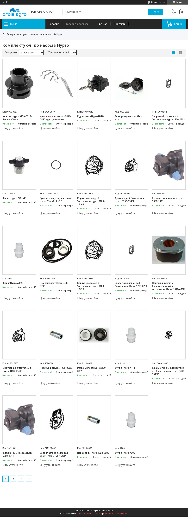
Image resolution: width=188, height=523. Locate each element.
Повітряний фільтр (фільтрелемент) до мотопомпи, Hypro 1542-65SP (168, 286)
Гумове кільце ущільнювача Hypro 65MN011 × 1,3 (56, 200)
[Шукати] (155, 12)
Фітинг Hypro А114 (125, 368)
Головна (54, 24)
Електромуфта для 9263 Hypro (128, 118)
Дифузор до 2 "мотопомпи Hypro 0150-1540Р (129, 200)
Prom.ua (109, 511)
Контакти (119, 24)
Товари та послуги (77, 24)
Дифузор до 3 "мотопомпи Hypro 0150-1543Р (17, 369)
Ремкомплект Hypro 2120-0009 (92, 369)
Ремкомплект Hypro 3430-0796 (54, 285)
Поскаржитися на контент (90, 513)
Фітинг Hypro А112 (12, 283)
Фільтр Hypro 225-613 (14, 198)
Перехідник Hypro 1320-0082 (56, 368)
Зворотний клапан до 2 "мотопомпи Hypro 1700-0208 (131, 285)
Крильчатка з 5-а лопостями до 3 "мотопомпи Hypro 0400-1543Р (168, 371)
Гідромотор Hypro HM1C (91, 116)
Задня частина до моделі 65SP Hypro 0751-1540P (54, 454)
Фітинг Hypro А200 (125, 453)
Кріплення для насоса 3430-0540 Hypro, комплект (55, 118)
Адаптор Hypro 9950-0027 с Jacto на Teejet (17, 118)
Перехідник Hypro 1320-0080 (93, 453)
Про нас (102, 24)
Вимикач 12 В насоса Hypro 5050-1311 (17, 454)
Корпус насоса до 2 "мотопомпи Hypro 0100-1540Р (91, 201)
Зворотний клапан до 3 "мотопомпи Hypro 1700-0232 (168, 118)
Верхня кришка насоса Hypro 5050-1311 (168, 200)
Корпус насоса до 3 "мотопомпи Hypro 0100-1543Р (91, 286)
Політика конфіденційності (115, 513)
